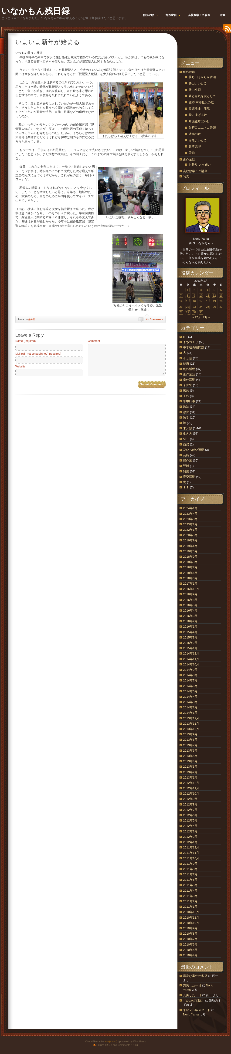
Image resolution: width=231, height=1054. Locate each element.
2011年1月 (190, 906)
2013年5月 (190, 756)
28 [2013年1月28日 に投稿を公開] (180, 312)
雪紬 (192, 152)
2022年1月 (190, 529)
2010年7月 (190, 939)
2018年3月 (190, 578)
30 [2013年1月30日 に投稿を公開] (194, 312)
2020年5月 (190, 535)
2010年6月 (190, 944)
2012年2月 (190, 836)
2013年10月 (191, 729)
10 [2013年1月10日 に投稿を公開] (200, 295)
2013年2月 (190, 772)
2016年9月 (190, 594)
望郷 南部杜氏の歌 (201, 102)
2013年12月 (191, 718)
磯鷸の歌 (195, 134)
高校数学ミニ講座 (195, 171)
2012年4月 (190, 826)
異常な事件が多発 (195, 976)
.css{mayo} (111, 1041)
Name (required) (25, 341)
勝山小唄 (195, 90)
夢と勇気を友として (202, 96)
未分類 (31, 319)
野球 (186, 466)
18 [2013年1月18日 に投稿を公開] (207, 301)
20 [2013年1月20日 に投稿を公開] (220, 301)
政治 (186, 406)
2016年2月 (190, 621)
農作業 (187, 460)
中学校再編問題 (193, 347)
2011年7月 (190, 874)
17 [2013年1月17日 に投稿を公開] (200, 301)
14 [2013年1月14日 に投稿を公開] (180, 301)
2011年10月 (191, 858)
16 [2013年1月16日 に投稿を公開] (194, 301)
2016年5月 (190, 605)
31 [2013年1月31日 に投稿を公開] (200, 312)
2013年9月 (190, 734)
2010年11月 (191, 917)
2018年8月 (190, 562)
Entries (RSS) (104, 1045)
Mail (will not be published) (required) (38, 353)
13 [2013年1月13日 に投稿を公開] (220, 295)
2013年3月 (190, 766)
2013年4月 (190, 761)
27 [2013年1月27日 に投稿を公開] (220, 306)
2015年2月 (190, 643)
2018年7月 (190, 567)
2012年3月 (190, 831)
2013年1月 (190, 777)
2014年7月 (190, 680)
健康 (186, 363)
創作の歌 (189, 72)
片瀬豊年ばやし (199, 121)
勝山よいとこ (198, 83)
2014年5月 (190, 691)
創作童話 (189, 159)
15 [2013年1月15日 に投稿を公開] (187, 301)
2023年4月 (190, 513)
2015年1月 (190, 648)
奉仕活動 (189, 379)
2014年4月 (190, 696)
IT (184, 336)
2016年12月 (191, 589)
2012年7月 (190, 810)
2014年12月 (191, 653)
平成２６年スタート (196, 1010)
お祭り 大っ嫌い (200, 164)
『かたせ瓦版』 (193, 1000)
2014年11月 (191, 659)
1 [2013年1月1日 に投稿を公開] (187, 290)
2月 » (206, 317)
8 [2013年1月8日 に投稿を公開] (187, 295)
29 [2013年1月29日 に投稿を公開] (187, 312)
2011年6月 (190, 879)
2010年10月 (191, 923)
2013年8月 (190, 739)
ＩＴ (186, 487)
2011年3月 (190, 896)
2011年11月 (191, 852)
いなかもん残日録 (35, 11)
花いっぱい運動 (193, 450)
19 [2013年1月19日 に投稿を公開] (214, 301)
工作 (186, 396)
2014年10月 (191, 664)
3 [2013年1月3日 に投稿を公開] (201, 290)
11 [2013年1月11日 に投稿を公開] (207, 295)
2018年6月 (190, 573)
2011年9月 (190, 863)
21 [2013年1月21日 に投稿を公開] (180, 306)
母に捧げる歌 (198, 115)
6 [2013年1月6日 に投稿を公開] (221, 290)
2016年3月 (190, 616)
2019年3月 (190, 551)
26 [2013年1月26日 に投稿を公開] (214, 306)
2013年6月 (190, 750)
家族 (186, 390)
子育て (187, 385)
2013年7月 (190, 745)
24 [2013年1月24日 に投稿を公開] (200, 306)
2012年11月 (191, 788)
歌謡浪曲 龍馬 (199, 108)
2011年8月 (190, 869)
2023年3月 (190, 519)
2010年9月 (190, 928)
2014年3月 (190, 702)
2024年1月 (190, 508)
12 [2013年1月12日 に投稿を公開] (214, 295)
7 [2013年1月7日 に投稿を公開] (181, 295)
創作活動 (189, 369)
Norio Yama (191, 1014)
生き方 (187, 433)
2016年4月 (190, 610)
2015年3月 (190, 637)
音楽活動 (189, 476)
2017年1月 (190, 583)
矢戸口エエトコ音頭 (202, 127)
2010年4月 (190, 955)
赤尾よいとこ (198, 140)
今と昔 (187, 358)
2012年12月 (191, 783)
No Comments (154, 319)
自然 (186, 444)
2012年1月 (190, 842)
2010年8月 (190, 933)
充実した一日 (192, 985)
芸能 (186, 455)
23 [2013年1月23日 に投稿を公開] (194, 306)
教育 (186, 412)
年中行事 (189, 401)
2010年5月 (190, 950)
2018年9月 (190, 556)
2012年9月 (190, 799)
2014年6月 (190, 686)
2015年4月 (190, 632)
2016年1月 (190, 626)
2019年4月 (190, 546)
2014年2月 (190, 707)
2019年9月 (190, 540)
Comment (94, 341)
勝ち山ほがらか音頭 (202, 77)
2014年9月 (190, 669)
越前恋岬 (195, 146)
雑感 (186, 471)
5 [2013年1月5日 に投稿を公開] (214, 290)
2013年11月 (191, 723)
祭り (186, 439)
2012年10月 (191, 793)
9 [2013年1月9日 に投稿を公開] (194, 295)
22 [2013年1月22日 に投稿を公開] (187, 306)
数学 (186, 417)
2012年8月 (190, 804)
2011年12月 (191, 847)
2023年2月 (190, 524)
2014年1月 (190, 712)
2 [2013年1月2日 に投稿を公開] (194, 290)
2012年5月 (190, 820)
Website (20, 366)
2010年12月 (191, 912)
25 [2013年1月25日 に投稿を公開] (207, 306)
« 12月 (196, 317)
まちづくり (190, 342)
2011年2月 (190, 901)
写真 (186, 176)
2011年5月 (190, 885)
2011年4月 (190, 890)
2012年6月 (190, 815)
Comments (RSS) (128, 1045)
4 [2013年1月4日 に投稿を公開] (207, 290)
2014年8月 (190, 675)
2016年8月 (190, 600)
